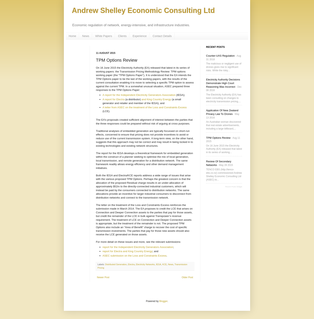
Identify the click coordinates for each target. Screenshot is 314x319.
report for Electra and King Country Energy (127, 251)
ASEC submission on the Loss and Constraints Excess (135, 255)
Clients (122, 36)
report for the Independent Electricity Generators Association (138, 247)
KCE (164, 264)
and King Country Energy (156, 99)
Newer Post (103, 277)
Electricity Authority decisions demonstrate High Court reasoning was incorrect (223, 83)
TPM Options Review (218, 137)
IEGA (158, 264)
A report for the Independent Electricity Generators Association (139, 94)
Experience (140, 36)
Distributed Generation (116, 264)
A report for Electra (114, 99)
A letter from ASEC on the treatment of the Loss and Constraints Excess (145, 107)
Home (72, 36)
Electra (131, 264)
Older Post (187, 277)
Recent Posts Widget (233, 187)
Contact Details (162, 36)
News (85, 36)
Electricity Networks (145, 264)
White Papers (103, 36)
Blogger (163, 301)
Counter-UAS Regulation (220, 55)
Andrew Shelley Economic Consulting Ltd (143, 10)
